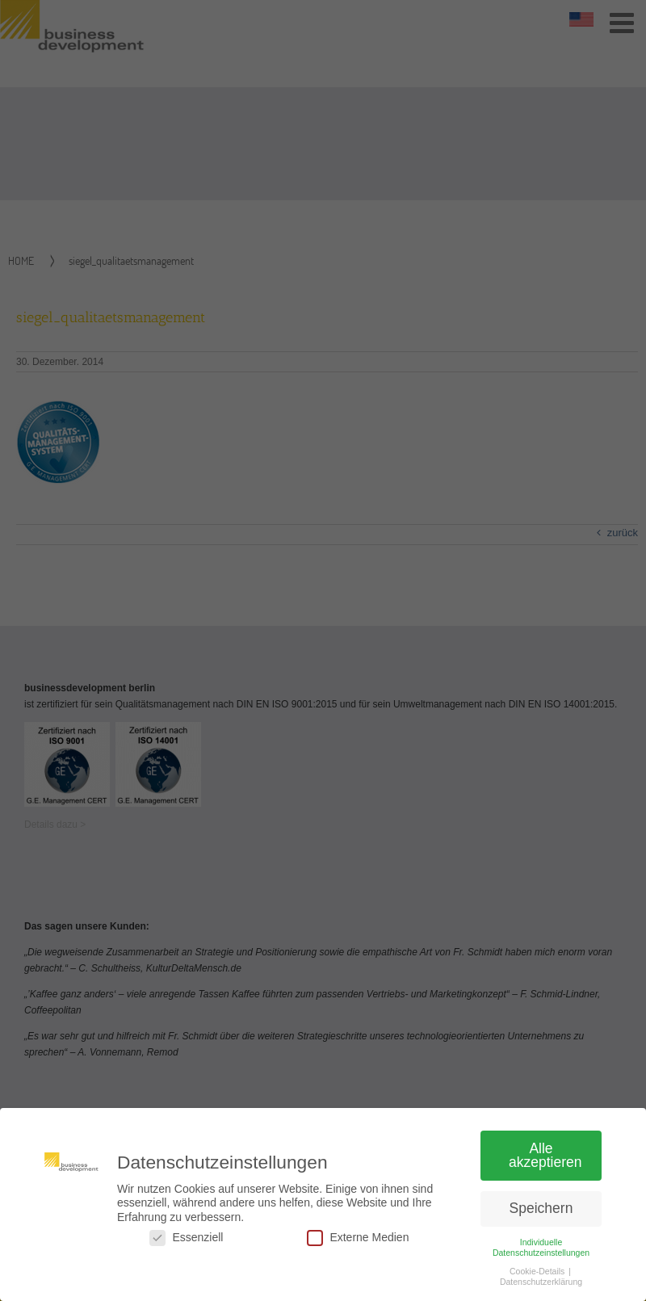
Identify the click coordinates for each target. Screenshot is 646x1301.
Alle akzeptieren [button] (545, 1161)
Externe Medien (358, 1244)
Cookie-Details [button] (538, 1277)
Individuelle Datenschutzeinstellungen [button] (541, 1253)
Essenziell (186, 1244)
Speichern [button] (541, 1215)
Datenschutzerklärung (541, 1288)
